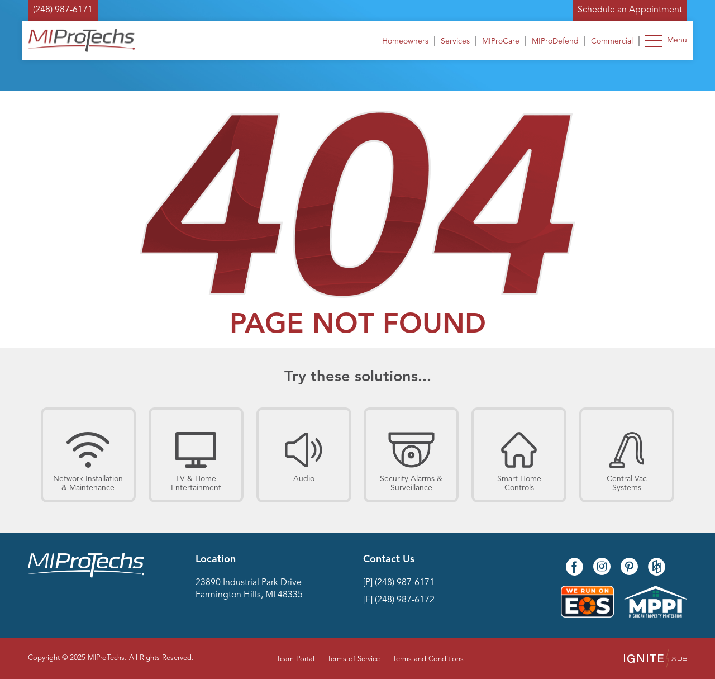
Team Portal (295, 659)
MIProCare (500, 41)
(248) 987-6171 (63, 10)
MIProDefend (555, 41)
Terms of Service (353, 659)
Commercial (612, 41)
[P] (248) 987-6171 (399, 582)
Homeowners (405, 41)
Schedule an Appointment (630, 10)
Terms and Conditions (428, 659)
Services (455, 41)
